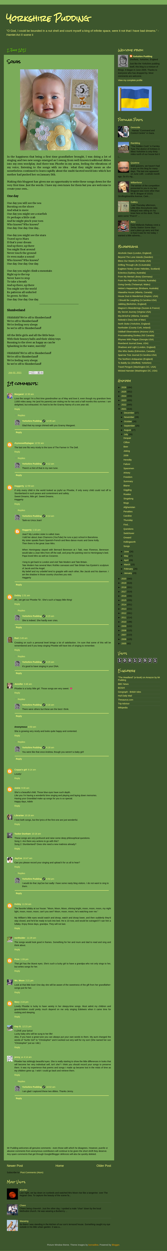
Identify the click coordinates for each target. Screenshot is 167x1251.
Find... (126, 524)
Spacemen (128, 468)
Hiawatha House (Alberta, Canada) (135, 292)
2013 (124, 609)
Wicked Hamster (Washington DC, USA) (137, 371)
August (128, 430)
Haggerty (19, 486)
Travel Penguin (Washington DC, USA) (137, 367)
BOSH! (121, 688)
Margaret (19, 394)
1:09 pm (24, 959)
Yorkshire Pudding (47, 18)
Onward (127, 537)
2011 (124, 617)
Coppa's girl (20, 769)
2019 (124, 583)
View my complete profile (130, 80)
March (127, 564)
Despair (127, 438)
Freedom (127, 477)
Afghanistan (129, 507)
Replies (21, 415)
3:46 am (28, 684)
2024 (124, 396)
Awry (133, 222)
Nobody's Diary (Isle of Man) (132, 320)
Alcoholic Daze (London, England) (134, 253)
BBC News (123, 684)
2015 (124, 600)
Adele (17, 788)
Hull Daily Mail (125, 696)
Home (60, 1165)
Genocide (135, 127)
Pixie (17, 959)
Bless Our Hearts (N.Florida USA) (134, 261)
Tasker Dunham (22, 834)
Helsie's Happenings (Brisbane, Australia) (138, 288)
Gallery (134, 202)
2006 (125, 455)
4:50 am (32, 727)
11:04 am (26, 904)
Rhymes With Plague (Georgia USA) (136, 339)
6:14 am (50, 516)
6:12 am (50, 464)
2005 (124, 643)
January (128, 573)
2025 (124, 391)
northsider (20, 938)
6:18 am (50, 747)
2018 (124, 587)
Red (16, 638)
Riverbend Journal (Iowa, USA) (133, 343)
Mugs (126, 503)
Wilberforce (136, 182)
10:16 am (29, 815)
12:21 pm (27, 1026)
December (129, 413)
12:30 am (29, 394)
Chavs (23, 1205)
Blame (126, 485)
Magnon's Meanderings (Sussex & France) (139, 308)
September (129, 425)
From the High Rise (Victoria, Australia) (137, 280)
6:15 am (50, 616)
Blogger (115, 1245)
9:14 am (32, 769)
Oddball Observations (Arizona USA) (136, 331)
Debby (17, 595)
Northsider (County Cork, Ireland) (134, 327)
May (126, 556)
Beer (125, 446)
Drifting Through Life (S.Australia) (134, 265)
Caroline (127, 516)
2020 (124, 578)
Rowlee (127, 494)
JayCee (18, 858)
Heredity (127, 460)
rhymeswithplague (24, 443)
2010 (124, 622)
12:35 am (50, 421)
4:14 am (28, 1057)
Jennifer (18, 684)
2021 (124, 409)
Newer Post (15, 1165)
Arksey (126, 472)
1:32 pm (37, 530)
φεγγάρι (23, 1189)
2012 (124, 613)
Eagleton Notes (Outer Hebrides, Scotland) (139, 269)
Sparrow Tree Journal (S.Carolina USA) (137, 355)
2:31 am (26, 595)
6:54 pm (50, 879)
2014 (124, 604)
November (129, 417)
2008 (124, 630)
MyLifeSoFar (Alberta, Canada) (133, 316)
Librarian (19, 815)
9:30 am (25, 788)
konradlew (93, 1245)
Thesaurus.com (125, 700)
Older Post (104, 1165)
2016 (124, 596)
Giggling (127, 490)
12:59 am (29, 486)
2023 (124, 400)
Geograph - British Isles (129, 692)
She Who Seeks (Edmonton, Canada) (136, 351)
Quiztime (135, 163)
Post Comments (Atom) (31, 1172)
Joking (126, 451)
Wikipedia (122, 707)
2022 (124, 404)
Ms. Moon (19, 980)
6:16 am (50, 705)
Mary (17, 1002)
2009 (124, 626)
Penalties (128, 511)
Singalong (128, 498)
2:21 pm (29, 980)
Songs (126, 546)
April (126, 560)
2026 (124, 387)
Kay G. (17, 1026)
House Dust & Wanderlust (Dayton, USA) (138, 296)
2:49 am (23, 638)
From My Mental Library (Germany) (135, 276)
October (128, 421)
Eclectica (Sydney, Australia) (132, 273)
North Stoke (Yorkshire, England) (134, 324)
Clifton (126, 442)
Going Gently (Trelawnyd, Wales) (134, 284)
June (126, 551)
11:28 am (31, 938)
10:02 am (50, 1087)
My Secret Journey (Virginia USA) (134, 312)
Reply (17, 409)
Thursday (128, 520)
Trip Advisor (123, 703)
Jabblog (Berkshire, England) (132, 304)
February (129, 569)
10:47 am (27, 858)
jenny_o (18, 1057)
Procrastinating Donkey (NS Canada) (136, 335)
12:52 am (39, 443)
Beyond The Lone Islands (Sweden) (135, 257)
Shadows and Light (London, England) (137, 347)
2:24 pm (24, 1002)
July (126, 434)
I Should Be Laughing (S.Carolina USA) (137, 300)
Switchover (128, 533)
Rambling (135, 143)
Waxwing (24, 1221)
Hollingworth (129, 542)
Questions (128, 529)
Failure (126, 464)
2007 (124, 635)
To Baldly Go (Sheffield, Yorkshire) (134, 363)
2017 (124, 591)
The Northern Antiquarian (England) (135, 359)
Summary (128, 481)
